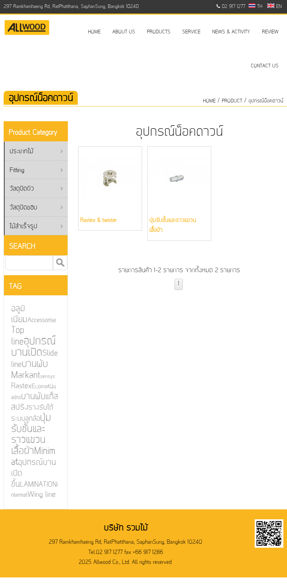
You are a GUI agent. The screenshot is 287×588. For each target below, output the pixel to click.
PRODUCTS (158, 32)
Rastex (20, 386)
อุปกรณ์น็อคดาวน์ (265, 101)
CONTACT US (264, 66)
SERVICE (191, 32)
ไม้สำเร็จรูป (36, 227)
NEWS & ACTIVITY (231, 32)
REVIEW (270, 32)
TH (255, 6)
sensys (46, 376)
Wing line (40, 494)
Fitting (36, 170)
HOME (94, 32)
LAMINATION (36, 484)
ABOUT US (123, 32)
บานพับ (31, 396)
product (232, 101)
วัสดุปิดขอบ (36, 208)
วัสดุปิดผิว (36, 189)
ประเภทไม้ (36, 152)
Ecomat (39, 386)
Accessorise (40, 320)
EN (274, 6)
